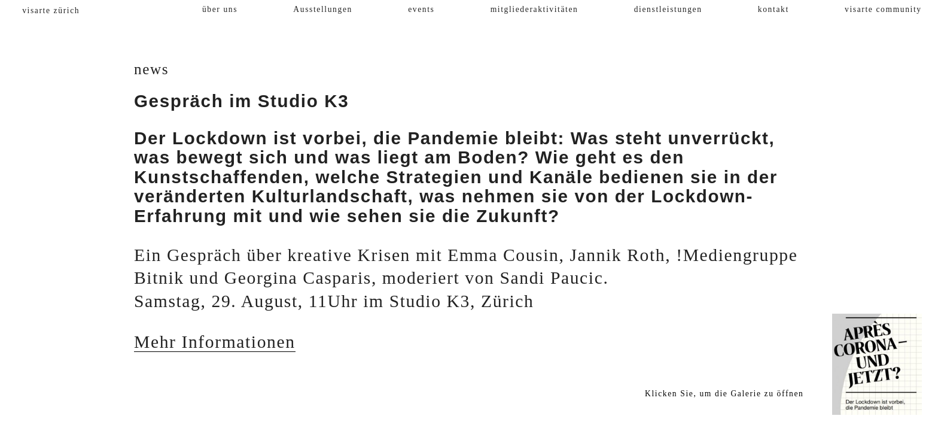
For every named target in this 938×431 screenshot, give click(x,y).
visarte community (883, 9)
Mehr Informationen (215, 341)
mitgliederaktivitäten (534, 9)
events (421, 9)
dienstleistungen (668, 9)
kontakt (773, 9)
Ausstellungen (322, 9)
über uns (219, 9)
